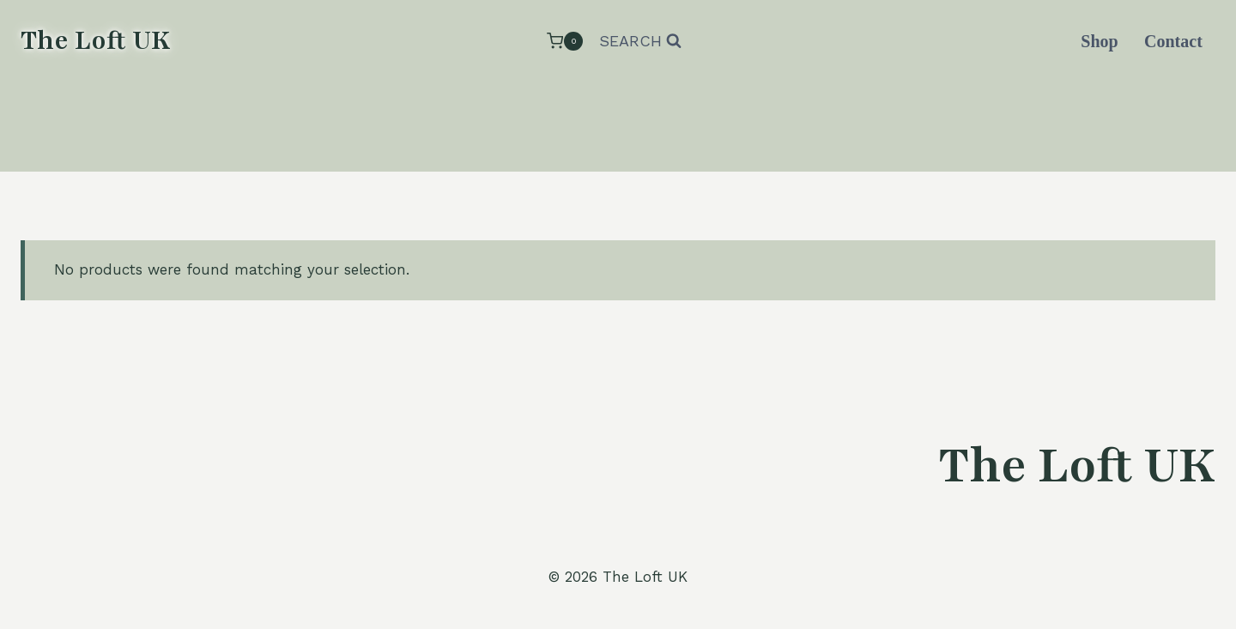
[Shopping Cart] (565, 40)
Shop (1099, 41)
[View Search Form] (640, 41)
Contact (1173, 41)
